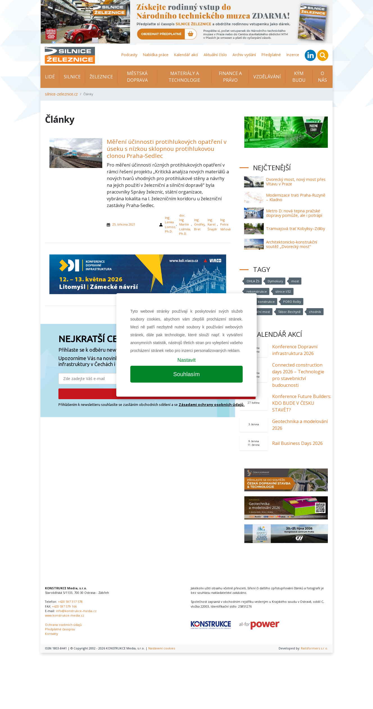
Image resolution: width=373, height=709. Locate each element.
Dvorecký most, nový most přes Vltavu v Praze (296, 182)
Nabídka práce (156, 54)
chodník (315, 312)
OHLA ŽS (253, 281)
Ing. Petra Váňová (225, 224)
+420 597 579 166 (64, 606)
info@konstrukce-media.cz (76, 611)
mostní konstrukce (261, 301)
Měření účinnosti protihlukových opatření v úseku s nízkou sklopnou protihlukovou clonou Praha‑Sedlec (166, 149)
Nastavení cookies (161, 648)
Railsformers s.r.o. (314, 648)
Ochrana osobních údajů (63, 624)
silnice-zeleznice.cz (61, 94)
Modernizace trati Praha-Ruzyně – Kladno (295, 197)
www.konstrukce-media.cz (64, 615)
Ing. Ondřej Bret (199, 224)
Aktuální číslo (215, 54)
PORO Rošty (292, 301)
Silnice (72, 77)
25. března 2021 (123, 224)
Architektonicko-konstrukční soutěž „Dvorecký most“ (291, 244)
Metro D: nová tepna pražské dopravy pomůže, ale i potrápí (294, 213)
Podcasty (129, 54)
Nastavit (186, 360)
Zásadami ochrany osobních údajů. (212, 404)
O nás (322, 76)
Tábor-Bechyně (289, 312)
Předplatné (271, 54)
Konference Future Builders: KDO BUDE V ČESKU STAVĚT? (301, 403)
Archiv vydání (244, 54)
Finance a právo (230, 76)
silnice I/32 (283, 291)
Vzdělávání (267, 77)
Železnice (101, 77)
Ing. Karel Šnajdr (212, 224)
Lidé (50, 77)
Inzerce (292, 54)
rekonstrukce (257, 291)
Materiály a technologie (184, 76)
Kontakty (51, 633)
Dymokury (275, 281)
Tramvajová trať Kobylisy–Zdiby (295, 228)
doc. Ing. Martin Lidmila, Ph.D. (185, 224)
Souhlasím (186, 374)
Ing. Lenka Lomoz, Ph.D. (170, 224)
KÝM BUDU (299, 76)
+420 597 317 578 (70, 601)
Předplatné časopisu (60, 629)
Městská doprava (137, 76)
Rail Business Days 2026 (297, 443)
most (295, 281)
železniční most (258, 312)
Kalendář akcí (186, 54)
